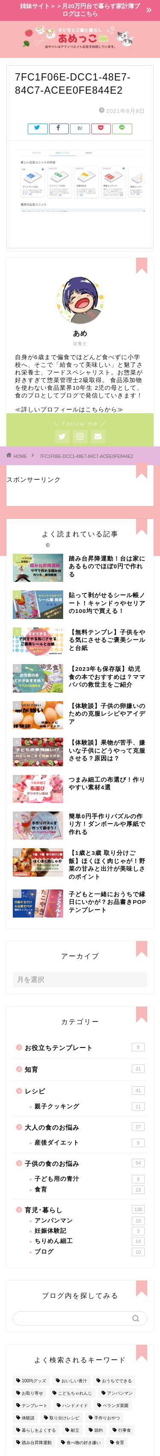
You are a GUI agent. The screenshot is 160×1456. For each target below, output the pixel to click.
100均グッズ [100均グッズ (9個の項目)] (34, 1380)
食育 (90, 1190)
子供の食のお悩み (85, 1163)
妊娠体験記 (90, 1231)
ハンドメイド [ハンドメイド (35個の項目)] (75, 1405)
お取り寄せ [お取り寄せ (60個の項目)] (32, 1393)
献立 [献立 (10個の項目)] (75, 1430)
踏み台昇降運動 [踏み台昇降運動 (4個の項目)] (37, 1442)
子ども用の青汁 (90, 1179)
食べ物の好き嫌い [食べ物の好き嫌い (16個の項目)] (84, 1442)
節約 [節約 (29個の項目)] (98, 1430)
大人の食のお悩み (85, 1126)
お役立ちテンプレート (85, 1047)
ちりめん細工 (90, 1241)
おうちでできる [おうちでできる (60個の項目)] (117, 1380)
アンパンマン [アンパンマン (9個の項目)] (120, 1393)
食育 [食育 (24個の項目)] (120, 1442)
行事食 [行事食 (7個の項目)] (124, 1430)
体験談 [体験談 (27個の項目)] (28, 1418)
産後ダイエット (90, 1143)
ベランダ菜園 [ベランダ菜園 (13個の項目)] (115, 1405)
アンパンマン (90, 1221)
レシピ (85, 1090)
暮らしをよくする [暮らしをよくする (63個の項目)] (39, 1430)
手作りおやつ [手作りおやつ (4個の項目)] (107, 1418)
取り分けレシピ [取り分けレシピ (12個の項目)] (64, 1418)
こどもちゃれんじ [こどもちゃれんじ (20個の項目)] (75, 1393)
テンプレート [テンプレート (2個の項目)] (34, 1405)
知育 (85, 1069)
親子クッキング (90, 1106)
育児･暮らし (85, 1209)
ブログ (90, 1252)
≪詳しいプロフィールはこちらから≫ (69, 409)
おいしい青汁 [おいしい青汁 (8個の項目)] (74, 1380)
